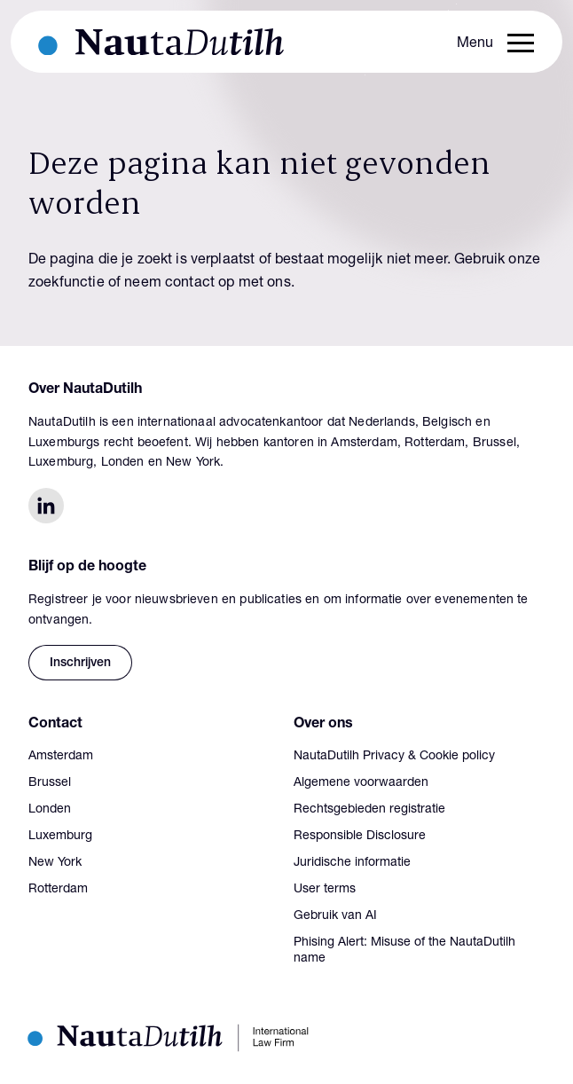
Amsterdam (60, 756)
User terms (325, 890)
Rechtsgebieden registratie (369, 810)
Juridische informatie (352, 863)
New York (55, 863)
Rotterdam (58, 890)
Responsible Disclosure (360, 836)
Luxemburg (60, 836)
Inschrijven (80, 663)
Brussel (49, 783)
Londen (49, 810)
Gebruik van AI (335, 916)
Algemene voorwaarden (361, 783)
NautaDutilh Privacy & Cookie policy (394, 756)
